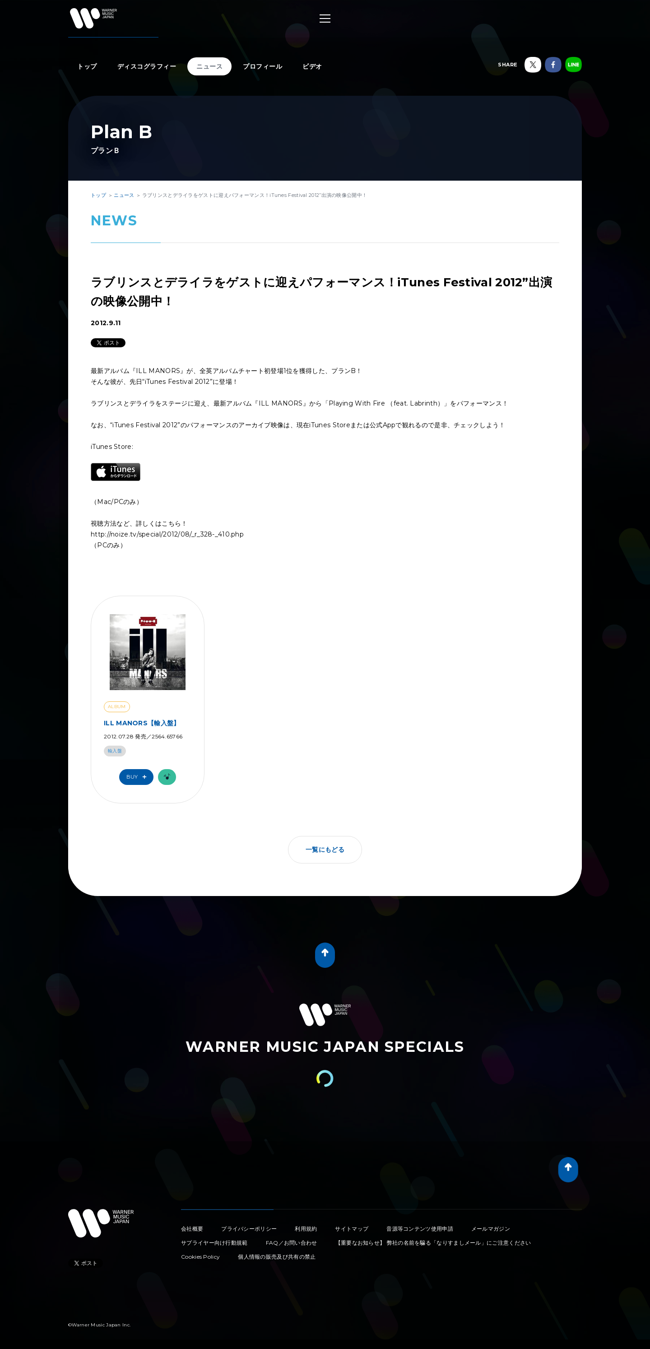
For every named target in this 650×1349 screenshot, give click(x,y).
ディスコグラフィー (146, 66)
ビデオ (312, 66)
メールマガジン (490, 1228)
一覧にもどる (325, 849)
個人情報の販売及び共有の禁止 (277, 1256)
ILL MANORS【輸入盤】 (142, 723)
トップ (87, 66)
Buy (138, 777)
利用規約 (306, 1228)
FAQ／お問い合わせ (291, 1242)
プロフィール (262, 66)
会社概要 (192, 1228)
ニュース (209, 66)
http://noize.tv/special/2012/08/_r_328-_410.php (167, 534)
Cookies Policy (200, 1256)
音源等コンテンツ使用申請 (419, 1228)
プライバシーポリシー (249, 1228)
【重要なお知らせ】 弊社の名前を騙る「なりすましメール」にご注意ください (433, 1242)
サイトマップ (351, 1228)
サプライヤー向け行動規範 (214, 1242)
